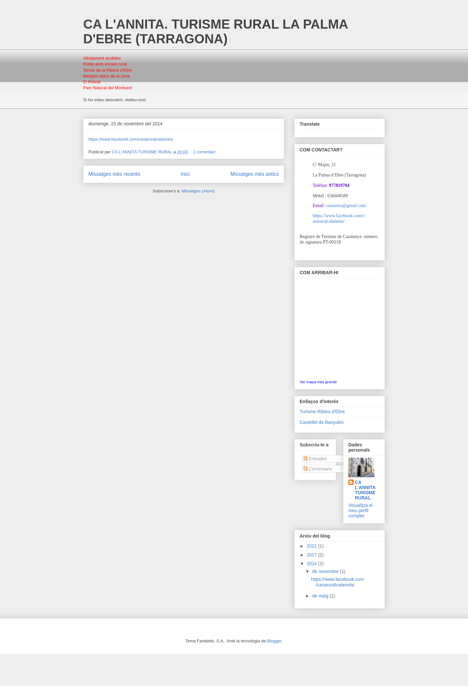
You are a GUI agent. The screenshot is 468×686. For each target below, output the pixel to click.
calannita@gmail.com (346, 205)
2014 (312, 563)
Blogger (274, 640)
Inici (185, 174)
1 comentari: (205, 151)
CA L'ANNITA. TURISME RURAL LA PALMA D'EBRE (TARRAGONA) (215, 31)
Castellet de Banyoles (322, 422)
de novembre (326, 571)
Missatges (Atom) (198, 191)
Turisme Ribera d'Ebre (322, 411)
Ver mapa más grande (318, 382)
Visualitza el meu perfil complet (360, 510)
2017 (312, 554)
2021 (312, 546)
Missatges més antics (254, 174)
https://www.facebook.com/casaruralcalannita (130, 139)
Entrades (315, 458)
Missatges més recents (114, 174)
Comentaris (318, 468)
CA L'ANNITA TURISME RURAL (365, 490)
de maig (321, 595)
